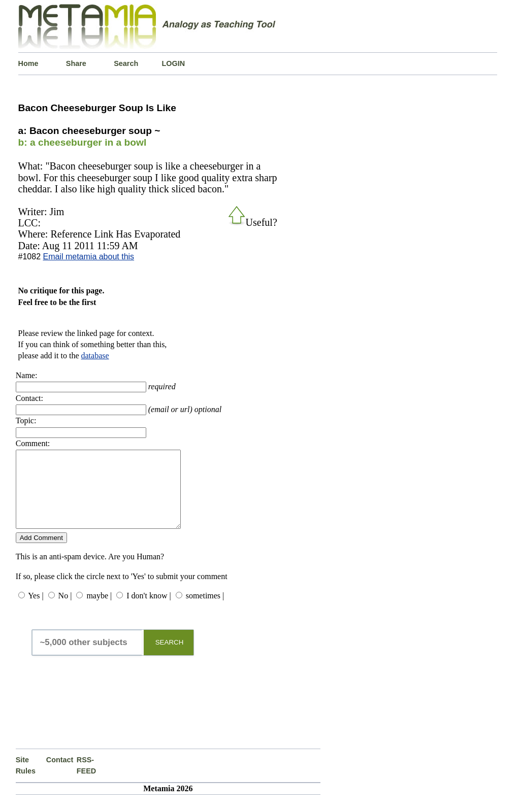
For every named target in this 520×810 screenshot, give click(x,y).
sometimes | (205, 610)
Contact (60, 775)
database (95, 355)
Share (76, 63)
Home (28, 63)
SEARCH (169, 657)
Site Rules (26, 780)
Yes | (35, 610)
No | (65, 610)
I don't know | (148, 610)
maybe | (99, 610)
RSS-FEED (86, 780)
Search (126, 63)
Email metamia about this (88, 256)
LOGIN (173, 63)
